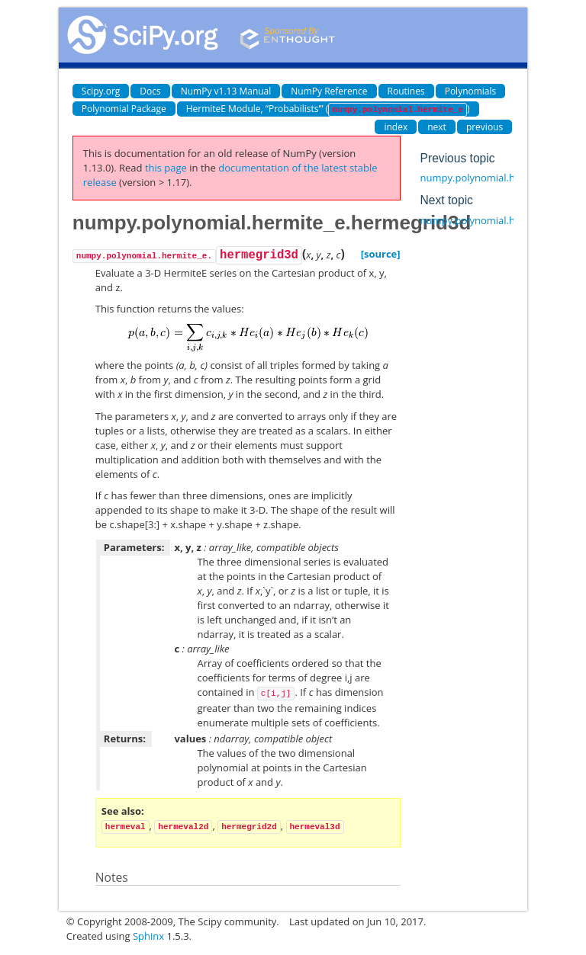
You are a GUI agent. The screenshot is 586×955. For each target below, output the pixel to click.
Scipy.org (101, 91)
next (436, 126)
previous (484, 126)
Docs (150, 91)
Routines (406, 91)
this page (166, 168)
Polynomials (471, 91)
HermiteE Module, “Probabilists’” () (328, 109)
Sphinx (148, 936)
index (395, 126)
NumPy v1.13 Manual (226, 91)
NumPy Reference (329, 91)
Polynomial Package (124, 108)
